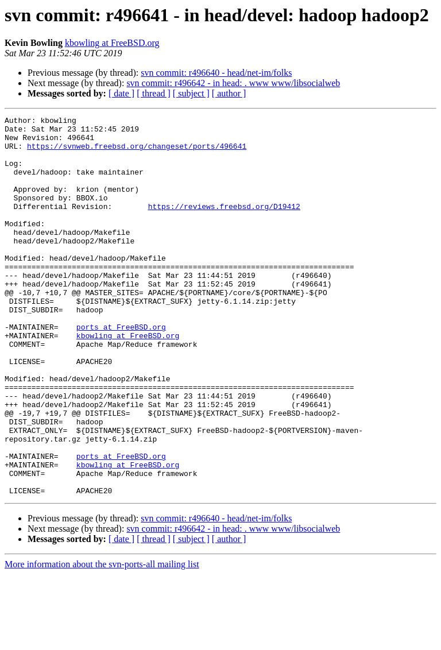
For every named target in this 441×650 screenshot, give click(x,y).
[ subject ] (191, 93)
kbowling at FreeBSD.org (112, 43)
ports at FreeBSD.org (121, 370)
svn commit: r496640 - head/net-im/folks (216, 73)
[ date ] (121, 93)
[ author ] (229, 93)
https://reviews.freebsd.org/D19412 (224, 225)
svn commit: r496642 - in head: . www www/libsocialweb (233, 83)
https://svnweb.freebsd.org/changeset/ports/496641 (136, 153)
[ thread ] (154, 93)
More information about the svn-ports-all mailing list (102, 640)
